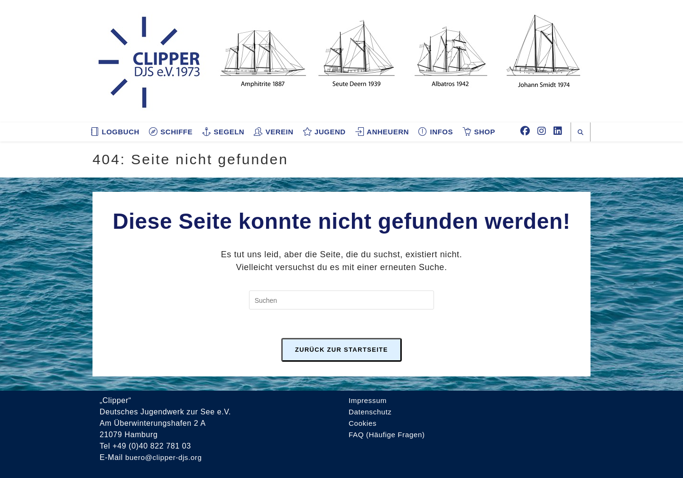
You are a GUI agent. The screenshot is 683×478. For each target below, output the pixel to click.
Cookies (363, 423)
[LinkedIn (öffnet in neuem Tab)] (558, 131)
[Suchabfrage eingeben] (341, 300)
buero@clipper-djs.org (165, 457)
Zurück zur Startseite (341, 349)
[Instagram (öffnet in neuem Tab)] (542, 131)
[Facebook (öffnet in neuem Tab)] (525, 131)
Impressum (369, 400)
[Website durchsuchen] (580, 132)
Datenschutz (371, 412)
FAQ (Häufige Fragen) (389, 435)
